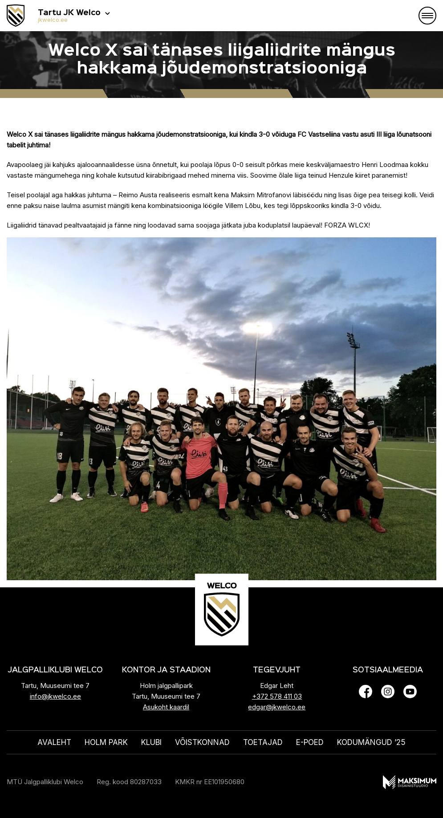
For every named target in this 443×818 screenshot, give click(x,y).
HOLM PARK (106, 742)
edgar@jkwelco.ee (276, 707)
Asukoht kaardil (166, 707)
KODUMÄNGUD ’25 (371, 742)
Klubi (151, 742)
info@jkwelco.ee (55, 696)
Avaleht (54, 742)
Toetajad (263, 742)
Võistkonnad (202, 742)
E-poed (310, 742)
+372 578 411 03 (277, 696)
